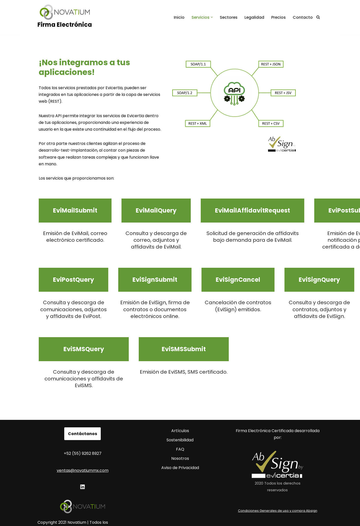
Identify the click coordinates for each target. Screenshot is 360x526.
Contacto (303, 17)
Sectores (228, 17)
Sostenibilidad (180, 430)
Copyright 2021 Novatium (62, 513)
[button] (211, 17)
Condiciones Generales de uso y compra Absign (277, 501)
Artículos (180, 421)
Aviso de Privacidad (180, 458)
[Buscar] (318, 17)
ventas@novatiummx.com (82, 461)
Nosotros (180, 449)
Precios (278, 17)
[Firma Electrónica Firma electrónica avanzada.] (65, 17)
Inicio (177, 17)
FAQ (180, 440)
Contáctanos (82, 424)
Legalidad (254, 17)
